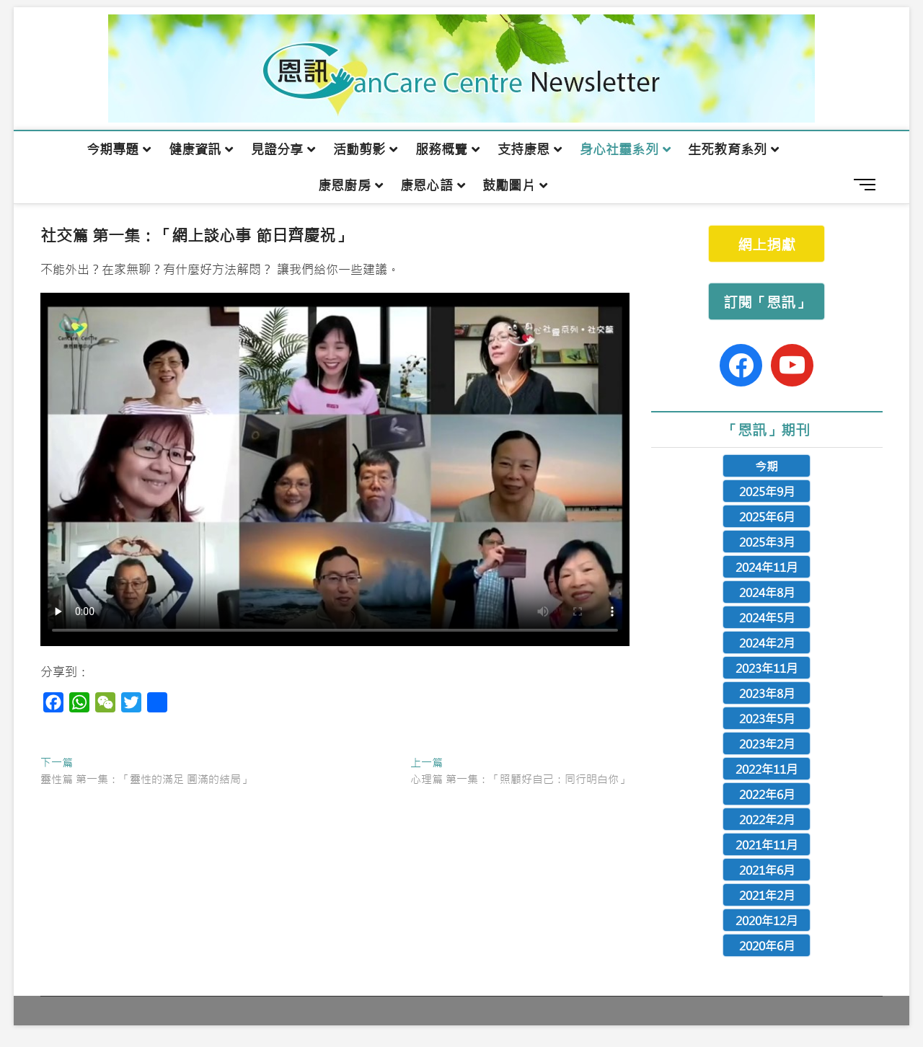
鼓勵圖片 (508, 185)
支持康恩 (524, 149)
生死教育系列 (727, 149)
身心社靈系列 (619, 149)
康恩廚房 (344, 185)
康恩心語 (426, 185)
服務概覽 (441, 149)
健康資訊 (195, 149)
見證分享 (277, 149)
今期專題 (113, 149)
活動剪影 (359, 149)
